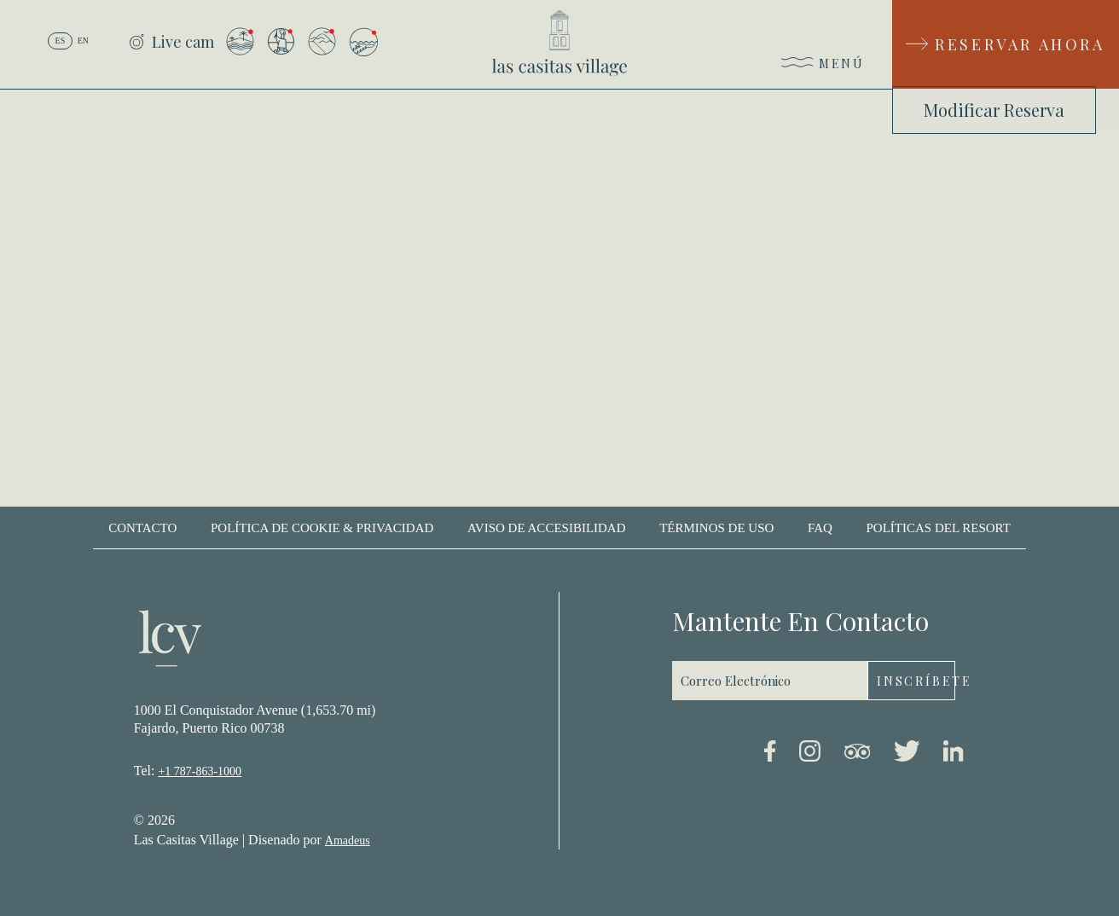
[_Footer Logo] (170, 640)
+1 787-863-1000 (199, 771)
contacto (142, 528)
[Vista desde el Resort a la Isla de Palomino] (240, 41)
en (83, 40)
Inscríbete (916, 681)
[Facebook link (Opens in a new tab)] (769, 754)
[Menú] (823, 67)
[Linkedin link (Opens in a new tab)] (953, 754)
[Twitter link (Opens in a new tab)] (907, 754)
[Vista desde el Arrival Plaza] (281, 41)
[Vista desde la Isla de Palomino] (363, 41)
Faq (820, 528)
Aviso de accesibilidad (546, 528)
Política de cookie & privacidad (322, 528)
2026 (161, 820)
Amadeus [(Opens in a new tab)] (347, 840)
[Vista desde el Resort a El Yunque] (322, 41)
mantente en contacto (800, 621)
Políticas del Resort (938, 528)
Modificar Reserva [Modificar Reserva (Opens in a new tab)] (994, 109)
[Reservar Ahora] (1005, 44)
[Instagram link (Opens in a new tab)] (809, 754)
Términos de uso (716, 528)
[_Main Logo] (559, 43)
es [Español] (60, 40)
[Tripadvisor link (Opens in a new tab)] (857, 754)
